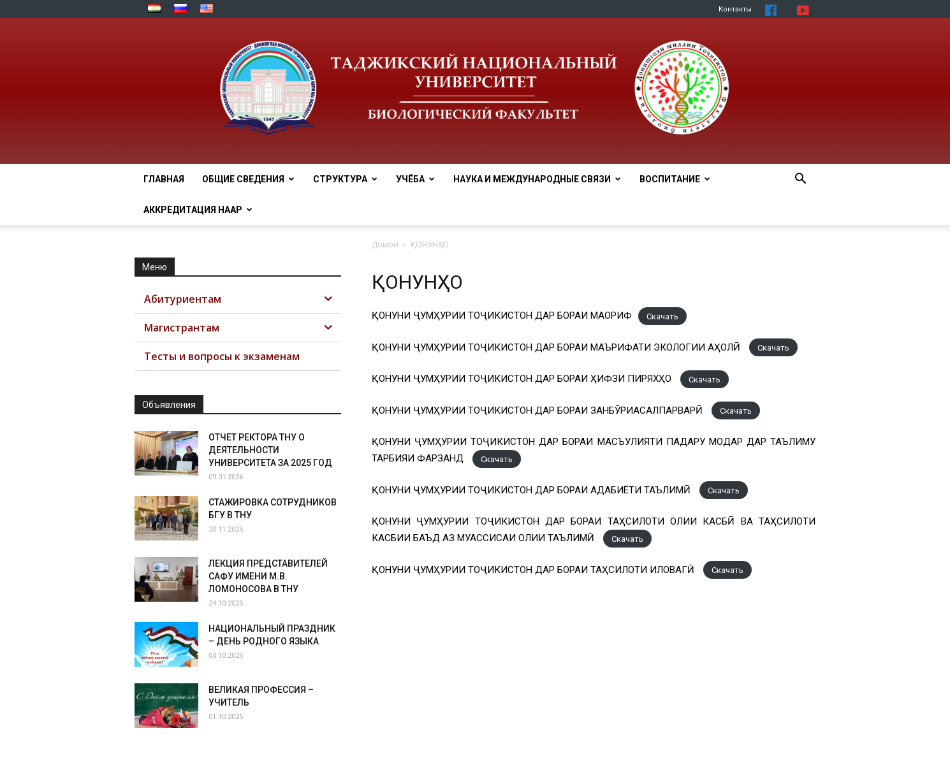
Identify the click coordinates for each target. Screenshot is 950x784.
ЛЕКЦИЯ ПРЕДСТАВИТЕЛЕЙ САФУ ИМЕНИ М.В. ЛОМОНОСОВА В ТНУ (268, 576)
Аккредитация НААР (197, 210)
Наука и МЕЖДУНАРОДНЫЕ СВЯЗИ (537, 179)
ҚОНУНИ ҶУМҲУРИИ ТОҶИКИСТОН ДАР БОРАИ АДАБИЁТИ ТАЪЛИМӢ (532, 490)
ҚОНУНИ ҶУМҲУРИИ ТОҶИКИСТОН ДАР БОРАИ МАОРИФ (502, 315)
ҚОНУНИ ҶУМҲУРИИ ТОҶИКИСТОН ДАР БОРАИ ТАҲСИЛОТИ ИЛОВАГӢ (534, 570)
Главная (163, 179)
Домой (385, 244)
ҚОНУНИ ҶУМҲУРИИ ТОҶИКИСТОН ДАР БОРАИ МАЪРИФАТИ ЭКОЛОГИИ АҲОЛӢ (557, 347)
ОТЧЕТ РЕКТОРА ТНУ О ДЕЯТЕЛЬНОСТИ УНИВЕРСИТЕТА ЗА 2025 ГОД (270, 450)
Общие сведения (248, 179)
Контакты (735, 9)
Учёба (415, 179)
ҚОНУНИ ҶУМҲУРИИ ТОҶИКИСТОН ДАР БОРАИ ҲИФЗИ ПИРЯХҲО (523, 378)
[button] (800, 180)
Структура (345, 179)
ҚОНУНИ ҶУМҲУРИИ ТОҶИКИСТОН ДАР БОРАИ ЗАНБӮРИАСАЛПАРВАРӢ (538, 410)
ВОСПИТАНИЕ (674, 179)
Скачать (662, 316)
